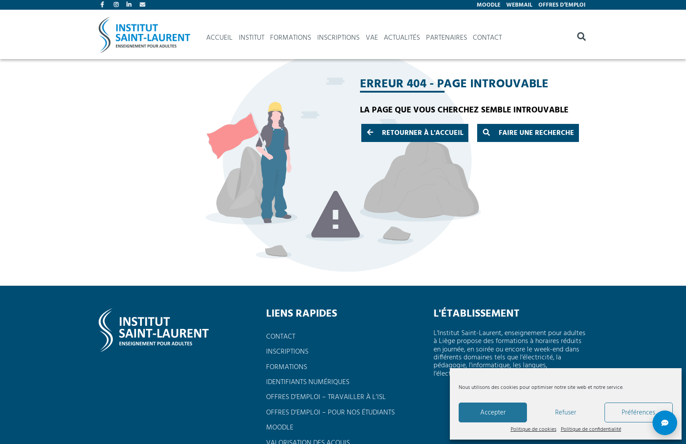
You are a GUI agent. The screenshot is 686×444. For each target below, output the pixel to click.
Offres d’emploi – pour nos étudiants (330, 412)
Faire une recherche (528, 133)
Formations (290, 38)
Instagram (117, 6)
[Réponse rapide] (665, 422)
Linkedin (129, 6)
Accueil (219, 38)
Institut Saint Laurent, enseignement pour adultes (144, 38)
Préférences (638, 412)
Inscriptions (338, 38)
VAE (372, 38)
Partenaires (446, 38)
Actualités (402, 38)
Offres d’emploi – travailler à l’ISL (326, 397)
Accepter (493, 412)
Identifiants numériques (307, 382)
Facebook (104, 6)
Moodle (489, 5)
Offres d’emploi (562, 5)
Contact (143, 6)
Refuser (565, 412)
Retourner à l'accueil (415, 133)
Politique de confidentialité (591, 430)
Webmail (519, 5)
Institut (251, 38)
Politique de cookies (533, 430)
